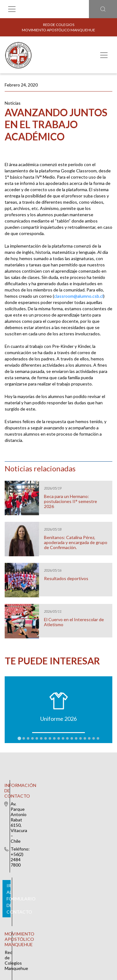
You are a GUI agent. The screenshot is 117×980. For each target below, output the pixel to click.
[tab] (19, 738)
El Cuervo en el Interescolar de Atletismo (74, 622)
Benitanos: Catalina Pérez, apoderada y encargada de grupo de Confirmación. (75, 542)
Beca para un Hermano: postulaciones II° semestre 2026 (70, 501)
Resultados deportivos (66, 578)
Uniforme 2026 (58, 718)
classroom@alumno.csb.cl (78, 296)
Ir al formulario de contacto (57, 817)
